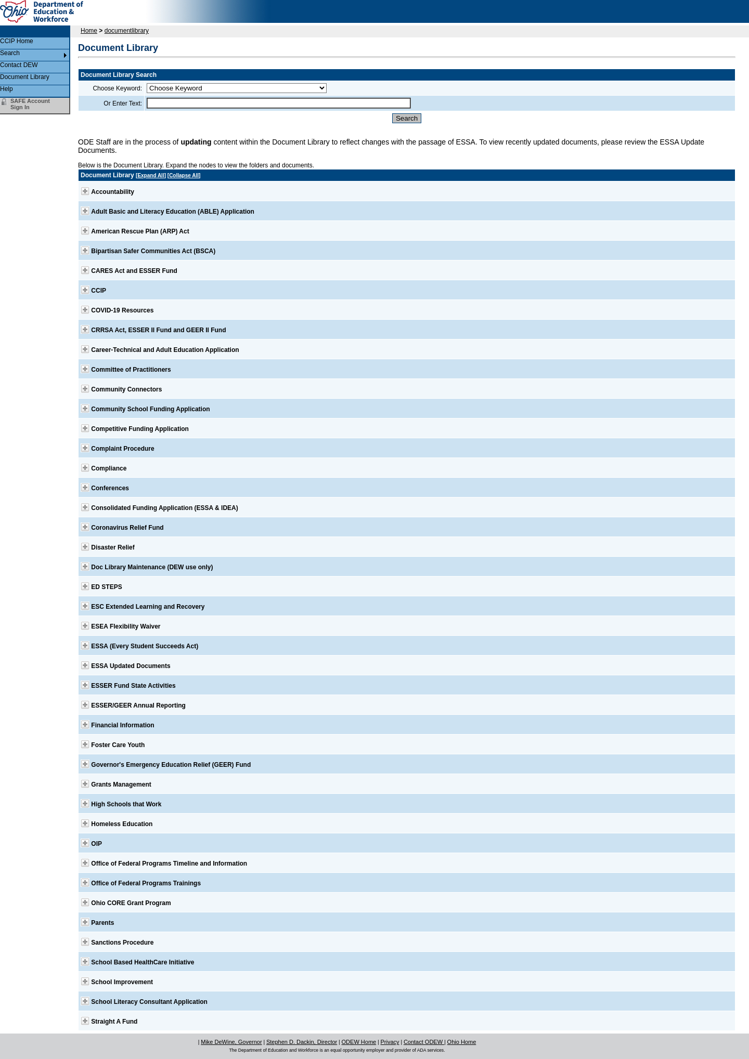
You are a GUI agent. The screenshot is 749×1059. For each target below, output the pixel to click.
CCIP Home (16, 41)
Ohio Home (461, 1042)
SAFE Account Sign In (30, 104)
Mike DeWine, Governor (231, 1042)
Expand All (150, 175)
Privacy (390, 1042)
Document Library (24, 77)
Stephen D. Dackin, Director (301, 1042)
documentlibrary (127, 30)
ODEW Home (359, 1042)
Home (89, 30)
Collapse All (184, 175)
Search (10, 53)
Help (6, 89)
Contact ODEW (424, 1042)
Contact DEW (19, 65)
